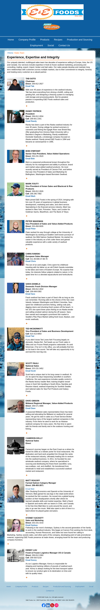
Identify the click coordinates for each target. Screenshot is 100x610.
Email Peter (31, 229)
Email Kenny (31, 560)
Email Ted (30, 336)
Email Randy (31, 121)
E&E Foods (52, 12)
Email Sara (30, 294)
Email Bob (30, 159)
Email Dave (30, 408)
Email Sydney (32, 525)
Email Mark (30, 196)
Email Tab (30, 86)
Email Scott (31, 371)
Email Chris (31, 261)
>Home (10, 53)
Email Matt (30, 489)
